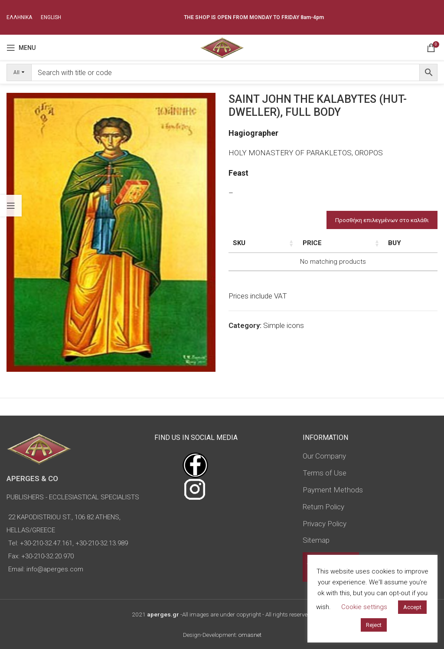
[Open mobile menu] (21, 47)
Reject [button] (374, 625)
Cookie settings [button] (364, 607)
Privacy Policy (324, 523)
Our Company (324, 456)
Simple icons (283, 344)
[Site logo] (222, 47)
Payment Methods (333, 489)
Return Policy (323, 506)
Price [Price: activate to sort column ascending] (395, 243)
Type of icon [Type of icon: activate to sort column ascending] (360, 252)
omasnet (249, 634)
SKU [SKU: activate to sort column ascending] (239, 243)
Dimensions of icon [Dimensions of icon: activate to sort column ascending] (315, 247)
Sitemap (316, 540)
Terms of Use (324, 473)
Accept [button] (412, 607)
